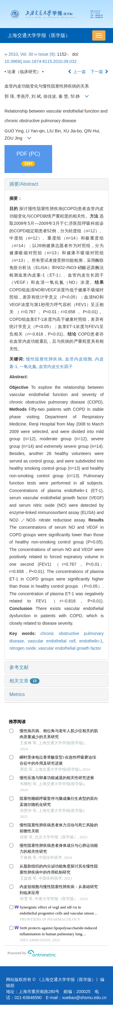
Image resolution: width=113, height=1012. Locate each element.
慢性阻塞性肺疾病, (45, 359)
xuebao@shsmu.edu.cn (84, 997)
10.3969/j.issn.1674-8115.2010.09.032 (41, 61)
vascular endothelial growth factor (69, 648)
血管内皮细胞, (80, 359)
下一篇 (99, 71)
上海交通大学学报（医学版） (39, 35)
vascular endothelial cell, (53, 641)
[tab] (56, 184)
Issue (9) (46, 54)
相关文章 (24, 680)
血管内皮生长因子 (56, 366)
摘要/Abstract (23, 184)
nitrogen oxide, (23, 648)
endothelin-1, (91, 641)
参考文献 (19, 667)
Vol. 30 (26, 54)
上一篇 (77, 71)
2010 (13, 54)
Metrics (17, 694)
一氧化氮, (29, 366)
